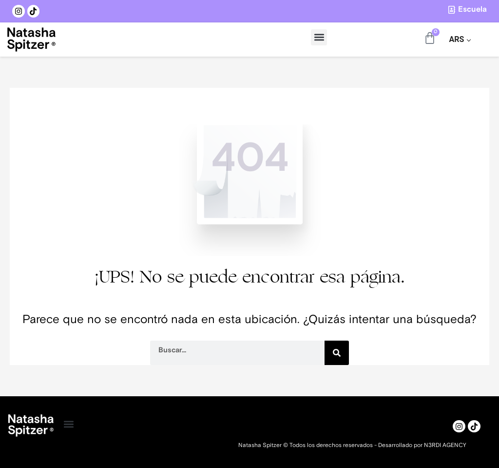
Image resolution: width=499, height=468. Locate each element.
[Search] (337, 353)
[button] (319, 37)
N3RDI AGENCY (445, 445)
